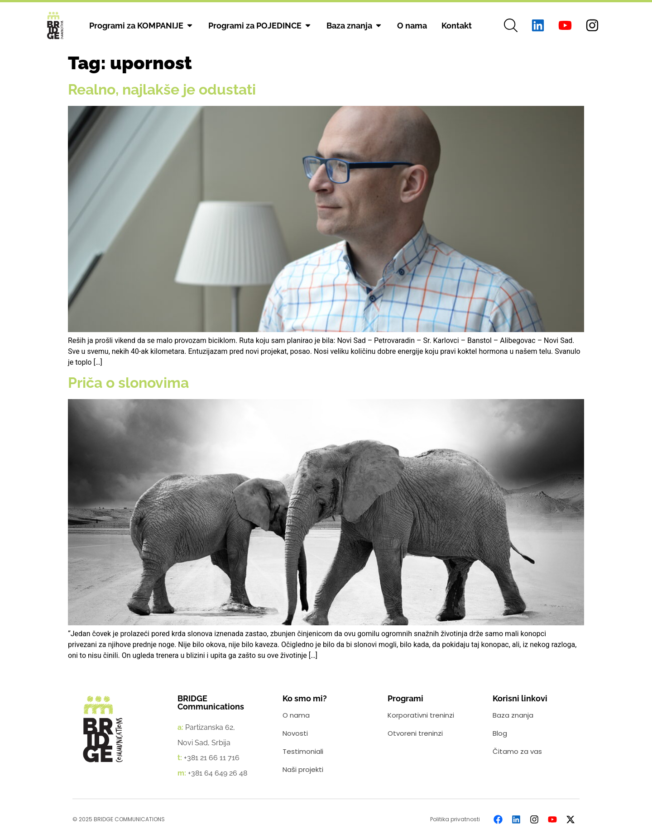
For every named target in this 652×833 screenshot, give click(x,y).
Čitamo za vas (517, 751)
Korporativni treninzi (421, 715)
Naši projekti (303, 769)
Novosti (295, 733)
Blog (500, 733)
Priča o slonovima (128, 382)
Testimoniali (303, 751)
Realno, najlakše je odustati (162, 89)
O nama (296, 715)
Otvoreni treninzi (415, 733)
